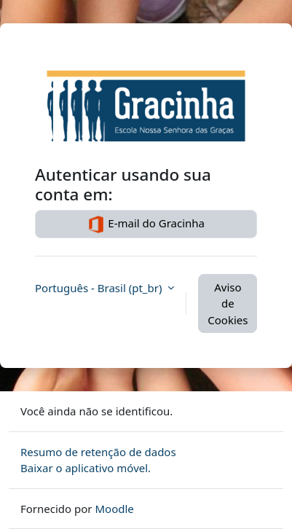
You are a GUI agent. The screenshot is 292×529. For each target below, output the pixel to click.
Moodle (114, 508)
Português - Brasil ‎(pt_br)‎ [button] (100, 288)
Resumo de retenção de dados (98, 451)
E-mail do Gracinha (146, 224)
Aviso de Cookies (228, 303)
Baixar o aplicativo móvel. (85, 468)
